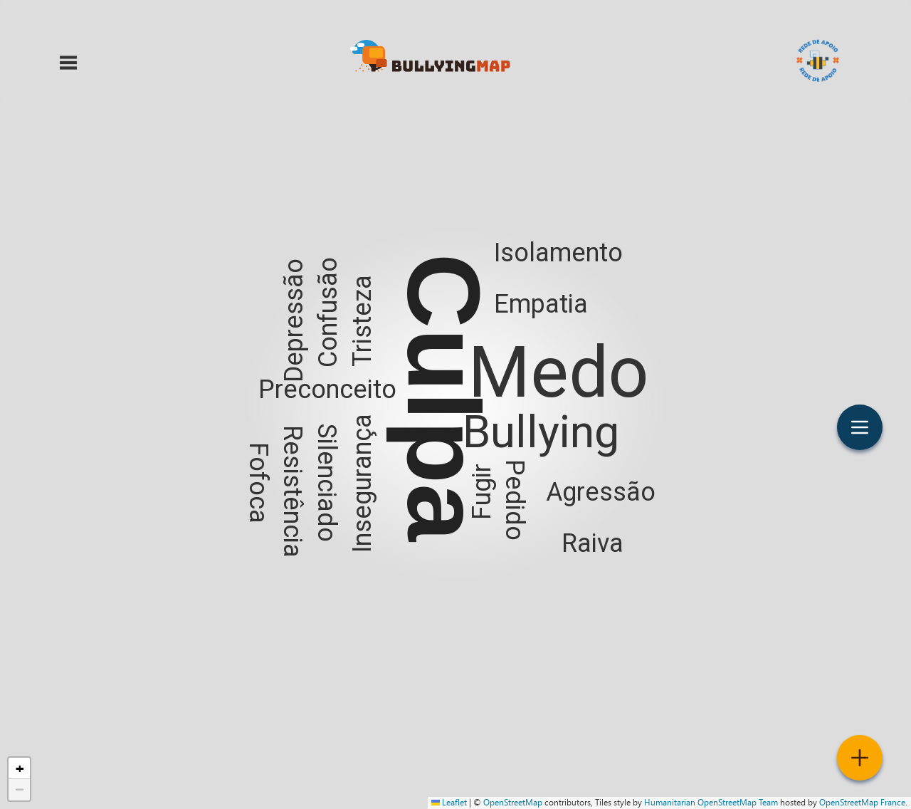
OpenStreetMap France (862, 803)
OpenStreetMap (512, 803)
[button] (455, 404)
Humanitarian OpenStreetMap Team (711, 803)
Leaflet (449, 803)
